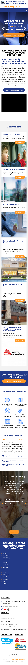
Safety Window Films (6, 621)
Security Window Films (15, 2)
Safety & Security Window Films (9, 624)
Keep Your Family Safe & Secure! (16, 3)
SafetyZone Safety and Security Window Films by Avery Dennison (13, 630)
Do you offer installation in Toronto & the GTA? (14, 464)
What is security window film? (12, 440)
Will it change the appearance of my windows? (14, 460)
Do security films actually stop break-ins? (12, 456)
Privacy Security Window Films (8, 627)
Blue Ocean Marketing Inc (19, 659)
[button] (26, 10)
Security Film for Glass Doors (8, 618)
